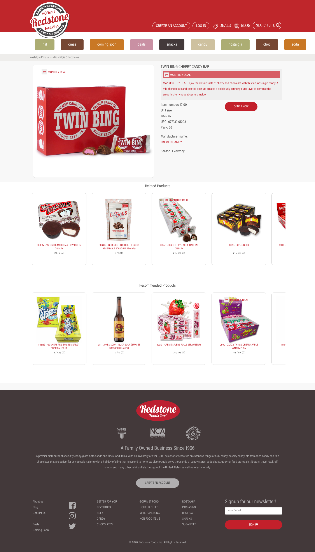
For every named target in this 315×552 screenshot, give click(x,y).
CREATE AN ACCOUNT (171, 26)
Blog (35, 507)
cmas (72, 45)
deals (141, 45)
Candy (101, 518)
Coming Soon (41, 530)
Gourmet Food (149, 501)
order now (241, 106)
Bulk (100, 513)
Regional (188, 513)
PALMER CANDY (171, 142)
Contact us (39, 513)
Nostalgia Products (41, 57)
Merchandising (150, 513)
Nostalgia (188, 501)
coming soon (106, 45)
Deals (36, 524)
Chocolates (105, 524)
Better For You (107, 501)
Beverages (104, 507)
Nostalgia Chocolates (66, 57)
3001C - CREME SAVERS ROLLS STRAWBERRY (179, 345)
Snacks (187, 518)
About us (38, 501)
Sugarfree (189, 524)
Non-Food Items (150, 518)
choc (267, 45)
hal (44, 45)
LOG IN (201, 26)
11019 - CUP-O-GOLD (239, 245)
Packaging (189, 507)
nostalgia (235, 45)
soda (295, 45)
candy (202, 45)
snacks (172, 45)
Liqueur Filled (149, 507)
